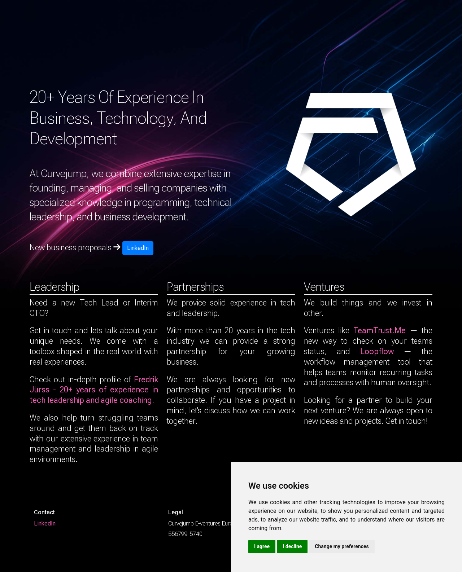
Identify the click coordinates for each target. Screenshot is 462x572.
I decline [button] (292, 546)
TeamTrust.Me (379, 330)
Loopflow (377, 351)
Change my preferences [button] (342, 546)
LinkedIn (138, 248)
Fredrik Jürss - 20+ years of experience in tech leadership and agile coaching (94, 390)
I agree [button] (262, 546)
